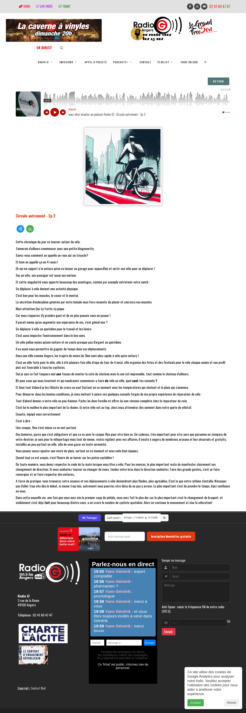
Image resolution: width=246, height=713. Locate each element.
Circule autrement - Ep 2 (35, 216)
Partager (89, 500)
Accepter (195, 702)
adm (20, 704)
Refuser (231, 702)
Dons (24, 6)
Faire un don (189, 62)
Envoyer (168, 614)
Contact (145, 62)
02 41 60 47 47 (219, 6)
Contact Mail (38, 670)
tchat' (65, 6)
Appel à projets (96, 62)
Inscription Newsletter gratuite (171, 518)
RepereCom (37, 700)
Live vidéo (44, 6)
